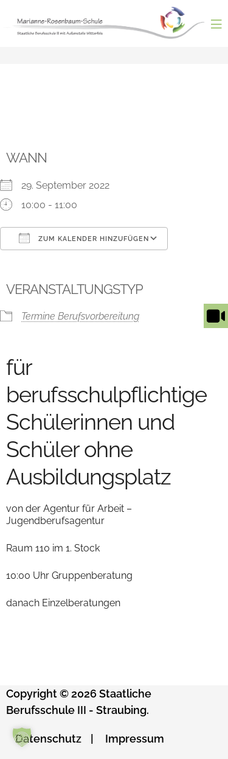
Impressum (134, 738)
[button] (22, 737)
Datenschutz (48, 738)
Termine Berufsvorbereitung (80, 316)
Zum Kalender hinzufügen (84, 238)
